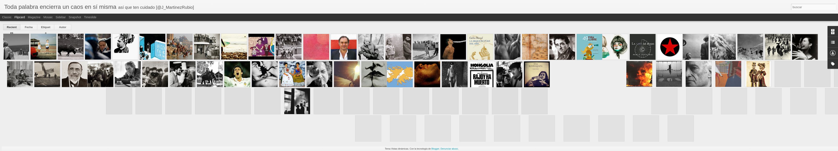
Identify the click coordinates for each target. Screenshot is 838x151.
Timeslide (90, 17)
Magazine (34, 17)
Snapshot (75, 17)
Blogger (435, 148)
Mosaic (48, 17)
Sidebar (61, 17)
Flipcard (19, 17)
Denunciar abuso (449, 148)
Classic (7, 17)
